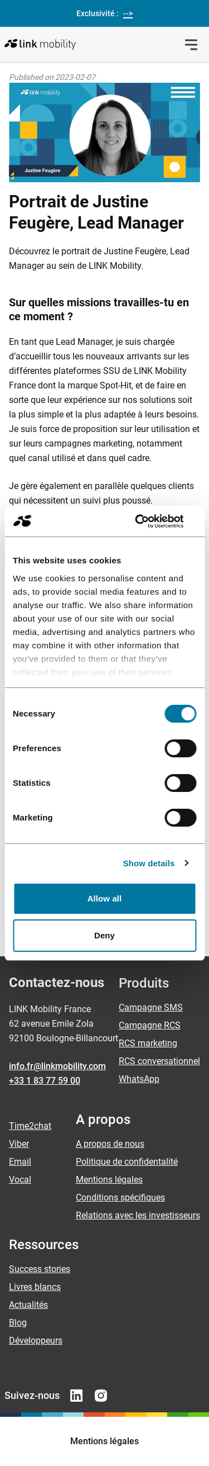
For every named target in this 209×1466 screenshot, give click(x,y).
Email (20, 1161)
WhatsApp (139, 1079)
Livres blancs (35, 1287)
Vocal (20, 1179)
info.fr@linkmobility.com (57, 1066)
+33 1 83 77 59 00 (44, 1080)
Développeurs (35, 1340)
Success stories (39, 1269)
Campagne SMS (151, 1007)
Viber (19, 1143)
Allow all (105, 898)
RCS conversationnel (159, 1061)
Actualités (28, 1304)
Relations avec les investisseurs (138, 1215)
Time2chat (30, 1126)
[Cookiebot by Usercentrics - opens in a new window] (148, 521)
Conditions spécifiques (120, 1197)
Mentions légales (109, 1179)
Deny (104, 935)
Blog (18, 1322)
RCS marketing (148, 1043)
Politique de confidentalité (127, 1161)
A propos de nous (110, 1143)
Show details (149, 863)
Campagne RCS (150, 1025)
